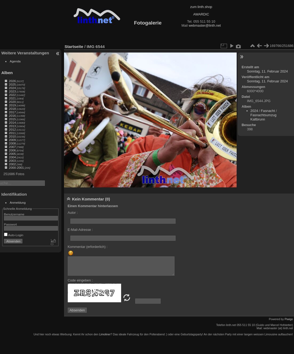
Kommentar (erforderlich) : (88, 247)
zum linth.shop (201, 7)
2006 (12, 150)
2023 (12, 91)
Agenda (15, 61)
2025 (12, 84)
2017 (12, 112)
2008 (12, 143)
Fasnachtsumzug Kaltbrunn (263, 117)
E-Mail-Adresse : (80, 230)
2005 (12, 153)
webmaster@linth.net (205, 25)
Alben (7, 72)
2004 (12, 157)
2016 (12, 115)
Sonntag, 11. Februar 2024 (267, 71)
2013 (12, 126)
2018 (12, 108)
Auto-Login (13, 235)
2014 (12, 122)
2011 (12, 133)
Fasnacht (268, 111)
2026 (12, 81)
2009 (12, 140)
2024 (12, 88)
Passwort (10, 224)
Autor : (73, 213)
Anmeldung (18, 202)
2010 (12, 136)
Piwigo (289, 319)
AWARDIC (201, 14)
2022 (12, 94)
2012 (12, 129)
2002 (12, 164)
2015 (12, 119)
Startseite (74, 46)
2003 (12, 160)
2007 (12, 146)
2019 (12, 105)
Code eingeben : (80, 280)
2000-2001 (16, 167)
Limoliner (104, 334)
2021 (12, 98)
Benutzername (14, 214)
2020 (12, 101)
